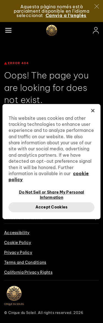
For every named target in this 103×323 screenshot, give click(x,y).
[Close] (96, 6)
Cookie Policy (17, 242)
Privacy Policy (18, 252)
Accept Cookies (51, 207)
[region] (51, 161)
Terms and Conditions (25, 262)
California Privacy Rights (28, 272)
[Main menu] (8, 30)
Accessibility (17, 232)
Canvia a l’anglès (66, 15)
